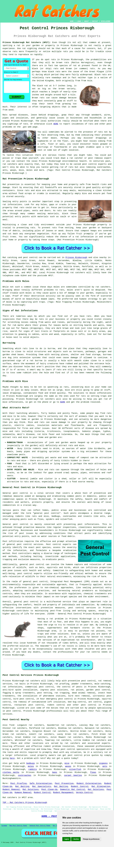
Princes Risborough (72, 45)
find (11, 725)
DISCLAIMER (105, 21)
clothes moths (11, 772)
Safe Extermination (41, 783)
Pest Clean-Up (49, 789)
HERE (55, 124)
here (12, 758)
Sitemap (4, 825)
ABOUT (86, 21)
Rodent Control (79, 786)
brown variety (67, 89)
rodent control (56, 705)
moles (57, 287)
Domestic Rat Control (72, 789)
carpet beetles (73, 775)
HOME (72, 21)
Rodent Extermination (89, 783)
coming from (104, 141)
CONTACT (95, 21)
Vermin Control (84, 792)
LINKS (78, 21)
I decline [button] (76, 839)
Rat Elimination (101, 786)
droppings (101, 138)
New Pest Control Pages (18, 825)
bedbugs (30, 763)
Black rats (101, 75)
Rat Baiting (22, 786)
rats (100, 132)
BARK (62, 402)
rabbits (32, 769)
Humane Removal (23, 792)
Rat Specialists (41, 786)
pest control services (30, 544)
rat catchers (10, 164)
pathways (90, 351)
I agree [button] (66, 839)
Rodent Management (63, 792)
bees (54, 772)
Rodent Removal (11, 789)
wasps (68, 766)
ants (104, 766)
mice (67, 763)
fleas (93, 772)
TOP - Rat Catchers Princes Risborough (25, 802)
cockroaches (24, 775)
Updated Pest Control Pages (40, 825)
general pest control (46, 513)
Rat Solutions (31, 789)
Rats (5, 115)
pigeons (103, 763)
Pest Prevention (64, 783)
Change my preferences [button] (91, 839)
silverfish (75, 769)
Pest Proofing (18, 783)
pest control (31, 602)
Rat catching (10, 257)
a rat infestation (83, 237)
